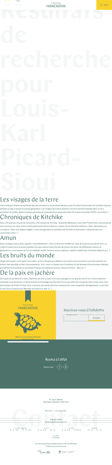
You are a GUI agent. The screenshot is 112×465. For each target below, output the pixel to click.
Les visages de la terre (29, 200)
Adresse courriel (71, 315)
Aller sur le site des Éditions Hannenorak (28, 338)
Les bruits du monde (27, 256)
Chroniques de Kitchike (31, 217)
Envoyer (96, 318)
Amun (8, 238)
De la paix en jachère (27, 273)
